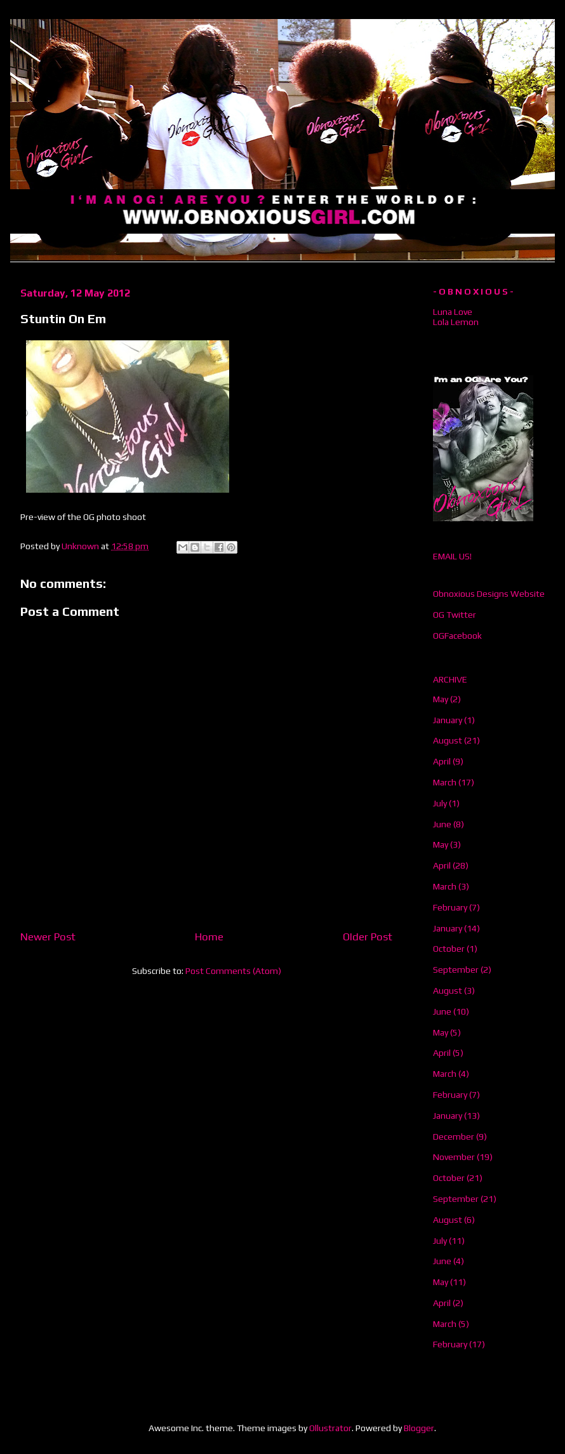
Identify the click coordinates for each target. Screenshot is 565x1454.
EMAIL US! (452, 556)
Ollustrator (330, 1428)
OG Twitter (454, 615)
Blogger (419, 1428)
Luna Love (452, 312)
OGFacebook (457, 635)
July (440, 803)
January (447, 720)
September (456, 969)
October (449, 949)
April (442, 761)
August (447, 740)
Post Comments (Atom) (233, 971)
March (444, 782)
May (440, 699)
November (454, 1157)
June (442, 824)
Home (209, 936)
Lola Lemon (456, 322)
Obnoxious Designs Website (489, 594)
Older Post (367, 936)
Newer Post (48, 936)
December (453, 1136)
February (450, 907)
